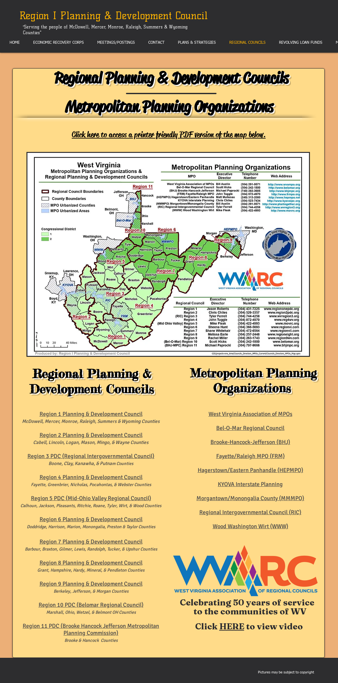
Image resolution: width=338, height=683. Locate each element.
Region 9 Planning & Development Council (91, 583)
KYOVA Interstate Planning (250, 484)
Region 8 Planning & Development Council (91, 562)
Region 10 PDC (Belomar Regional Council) (91, 604)
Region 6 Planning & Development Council (91, 519)
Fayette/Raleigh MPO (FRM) (250, 456)
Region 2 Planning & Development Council (91, 435)
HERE (231, 626)
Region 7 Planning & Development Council (91, 541)
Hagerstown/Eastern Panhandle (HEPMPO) (250, 470)
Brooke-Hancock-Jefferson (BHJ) (250, 442)
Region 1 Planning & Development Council (91, 413)
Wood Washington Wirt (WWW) (250, 526)
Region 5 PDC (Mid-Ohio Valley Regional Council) (91, 498)
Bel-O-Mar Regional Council (250, 428)
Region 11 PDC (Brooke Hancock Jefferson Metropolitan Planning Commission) (91, 629)
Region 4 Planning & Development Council (91, 477)
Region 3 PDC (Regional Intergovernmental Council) (90, 456)
